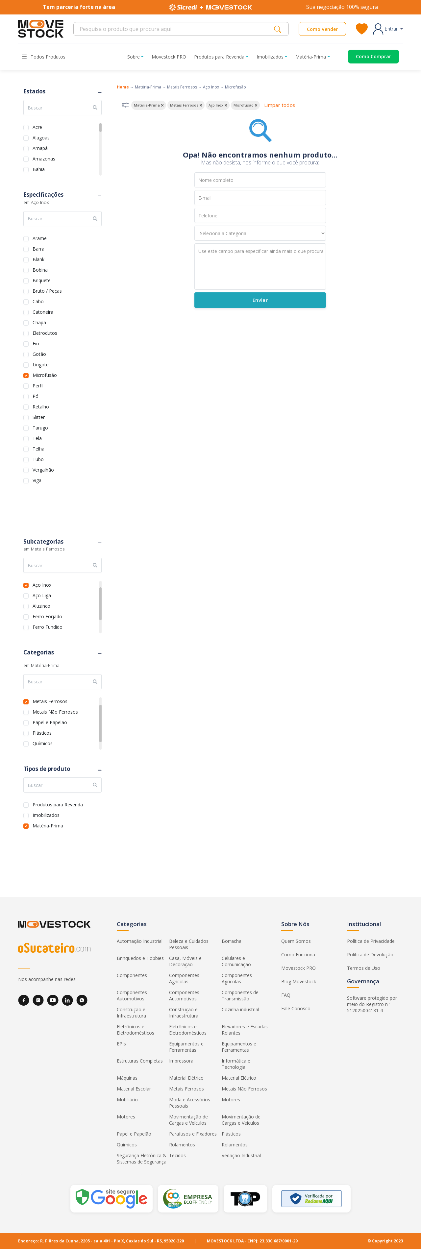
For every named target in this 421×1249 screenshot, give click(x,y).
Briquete (42, 279)
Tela (37, 437)
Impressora (181, 1061)
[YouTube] (53, 1000)
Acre (37, 126)
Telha (38, 448)
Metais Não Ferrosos (55, 711)
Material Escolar (134, 1089)
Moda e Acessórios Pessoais (189, 1102)
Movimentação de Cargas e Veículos (188, 1120)
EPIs (121, 1044)
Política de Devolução (370, 954)
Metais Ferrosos (50, 700)
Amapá (40, 147)
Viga (37, 479)
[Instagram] (38, 1000)
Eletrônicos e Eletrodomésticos (135, 1029)
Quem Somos (296, 941)
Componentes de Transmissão (240, 995)
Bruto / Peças (47, 290)
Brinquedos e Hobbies (140, 958)
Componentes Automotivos (132, 995)
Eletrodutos (45, 332)
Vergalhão (43, 469)
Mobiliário (127, 1099)
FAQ (285, 995)
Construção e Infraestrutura (131, 1012)
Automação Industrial (139, 941)
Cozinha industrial (240, 1009)
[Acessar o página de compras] (368, 56)
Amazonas (44, 158)
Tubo (38, 458)
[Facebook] (23, 1000)
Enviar (259, 300)
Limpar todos (279, 105)
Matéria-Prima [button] (310, 57)
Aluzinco (41, 605)
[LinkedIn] (67, 1000)
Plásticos (42, 732)
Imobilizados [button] (270, 57)
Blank (38, 258)
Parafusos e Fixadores (193, 1134)
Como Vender (322, 29)
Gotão (39, 353)
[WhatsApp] (81, 1000)
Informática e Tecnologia (236, 1064)
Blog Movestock (298, 981)
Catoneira (43, 311)
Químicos (43, 742)
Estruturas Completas (140, 1061)
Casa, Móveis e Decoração (185, 961)
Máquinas (127, 1078)
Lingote (41, 363)
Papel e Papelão (50, 721)
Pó (35, 395)
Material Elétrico (186, 1078)
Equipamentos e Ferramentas (186, 1047)
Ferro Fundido (47, 626)
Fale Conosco (295, 1008)
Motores (231, 1099)
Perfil (38, 384)
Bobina (40, 269)
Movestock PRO (169, 57)
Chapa (39, 321)
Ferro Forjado (47, 615)
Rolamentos (182, 1144)
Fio (36, 342)
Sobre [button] (133, 57)
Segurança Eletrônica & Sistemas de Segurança (141, 1158)
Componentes (132, 975)
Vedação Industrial (241, 1155)
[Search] (175, 29)
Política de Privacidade (371, 941)
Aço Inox (42, 584)
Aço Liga (42, 594)
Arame (40, 237)
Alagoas (41, 137)
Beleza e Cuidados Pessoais (189, 944)
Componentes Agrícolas (184, 978)
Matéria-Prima (48, 824)
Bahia (39, 168)
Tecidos (177, 1155)
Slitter (39, 416)
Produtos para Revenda (58, 803)
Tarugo (40, 427)
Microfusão (45, 374)
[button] (388, 29)
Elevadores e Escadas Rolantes (245, 1029)
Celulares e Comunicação (236, 961)
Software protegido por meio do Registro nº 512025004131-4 (372, 1004)
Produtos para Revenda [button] (219, 57)
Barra (38, 248)
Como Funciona (298, 954)
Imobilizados (46, 814)
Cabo (38, 300)
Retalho (41, 406)
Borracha (231, 941)
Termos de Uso (363, 968)
